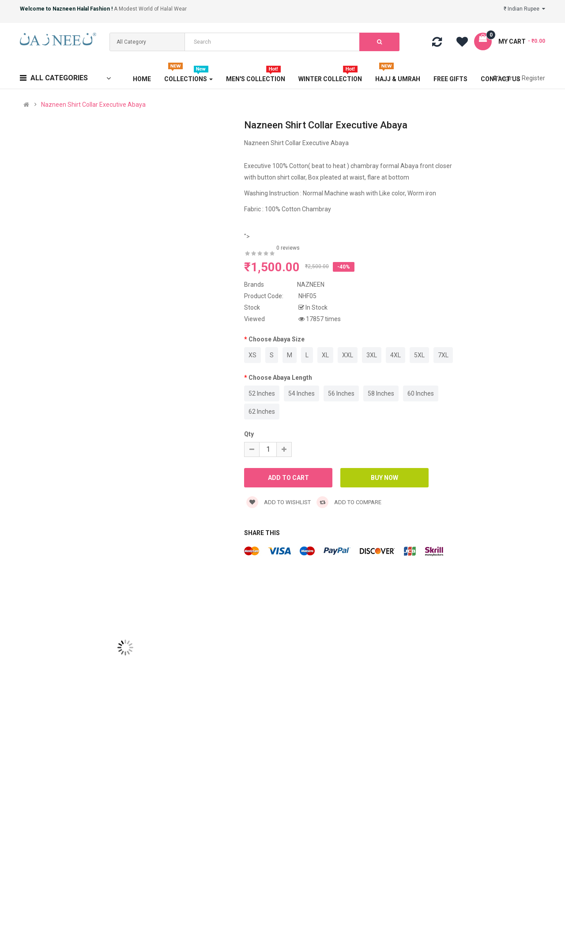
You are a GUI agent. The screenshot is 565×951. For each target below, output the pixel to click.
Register (533, 78)
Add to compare (348, 502)
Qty (249, 434)
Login (506, 78)
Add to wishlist (278, 502)
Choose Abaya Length (280, 377)
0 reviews (288, 248)
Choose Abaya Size (277, 339)
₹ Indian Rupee (524, 9)
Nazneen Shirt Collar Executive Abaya (93, 104)
